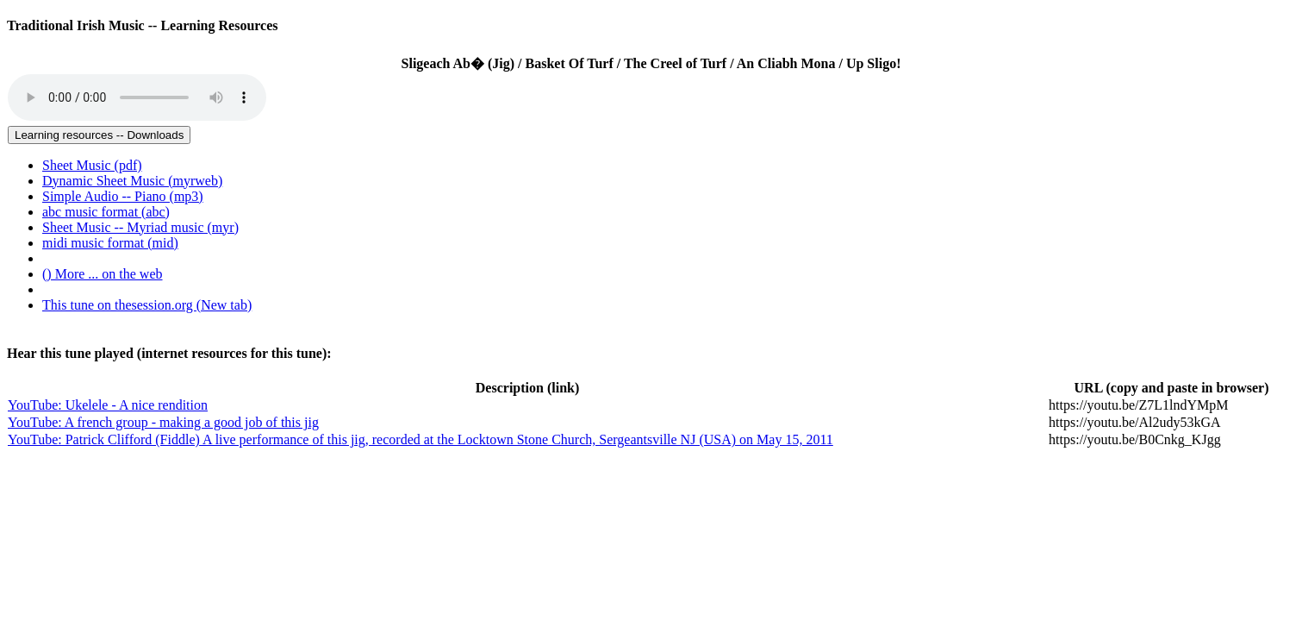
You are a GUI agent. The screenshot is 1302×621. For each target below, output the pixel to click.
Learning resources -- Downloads (99, 135)
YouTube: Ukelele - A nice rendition (108, 405)
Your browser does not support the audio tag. (137, 97)
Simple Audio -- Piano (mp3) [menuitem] (122, 196)
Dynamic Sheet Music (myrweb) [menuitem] (132, 180)
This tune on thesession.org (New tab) (147, 305)
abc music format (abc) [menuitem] (106, 211)
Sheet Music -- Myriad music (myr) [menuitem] (140, 227)
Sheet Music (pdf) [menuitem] (92, 165)
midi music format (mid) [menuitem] (110, 242)
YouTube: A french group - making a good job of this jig (163, 422)
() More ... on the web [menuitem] (102, 274)
